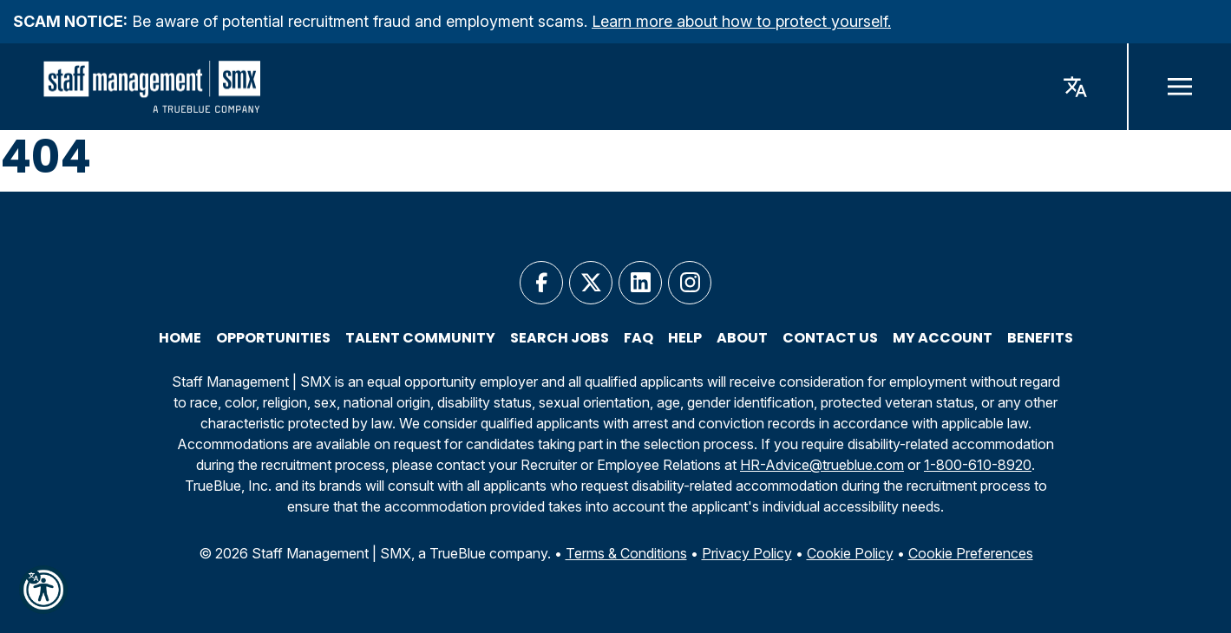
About (742, 338)
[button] (43, 589)
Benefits (1040, 338)
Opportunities (273, 338)
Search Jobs (559, 338)
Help (685, 338)
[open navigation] (1179, 86)
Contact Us (830, 338)
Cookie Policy (850, 553)
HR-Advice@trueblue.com (822, 464)
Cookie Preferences (970, 553)
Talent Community (420, 338)
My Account (942, 338)
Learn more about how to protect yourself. (741, 21)
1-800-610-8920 (977, 464)
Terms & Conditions (626, 553)
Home (180, 338)
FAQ (638, 338)
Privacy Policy (747, 553)
